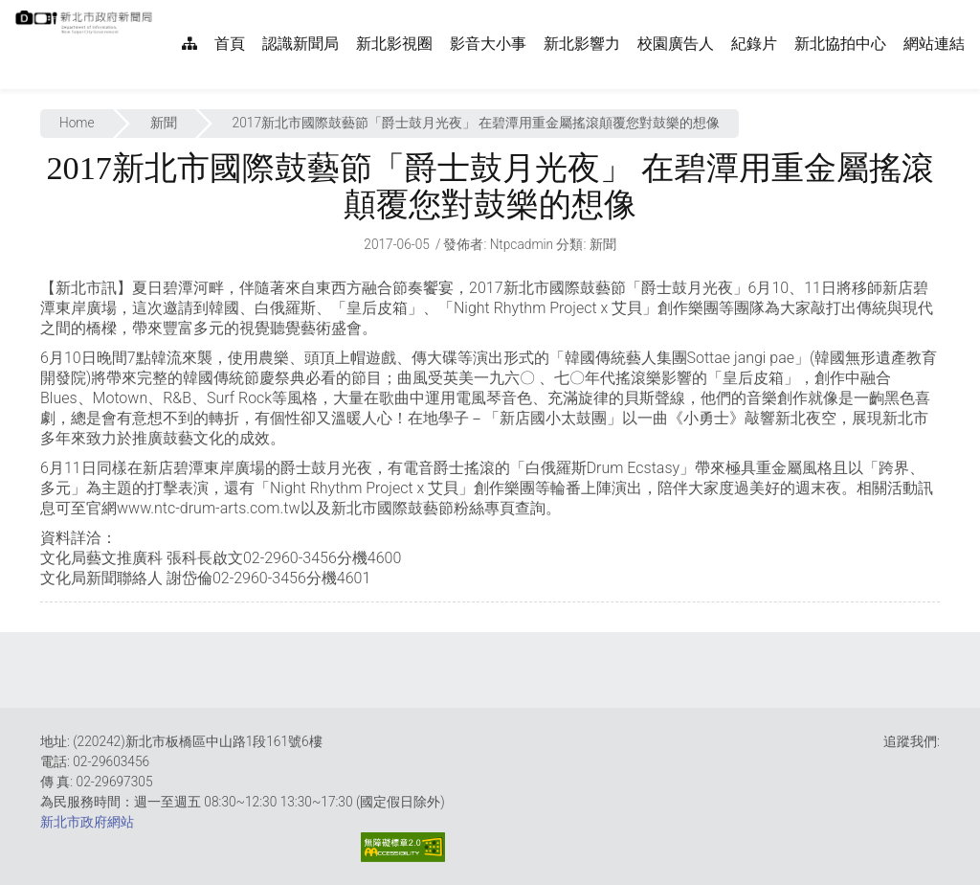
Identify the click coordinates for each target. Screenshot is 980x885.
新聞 (163, 122)
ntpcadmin (522, 244)
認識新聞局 (300, 43)
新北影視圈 (394, 43)
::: (162, 10)
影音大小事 (488, 43)
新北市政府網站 (87, 821)
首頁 (229, 43)
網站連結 (934, 43)
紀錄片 (754, 43)
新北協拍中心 (840, 43)
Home (77, 122)
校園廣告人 (675, 43)
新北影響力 (582, 43)
